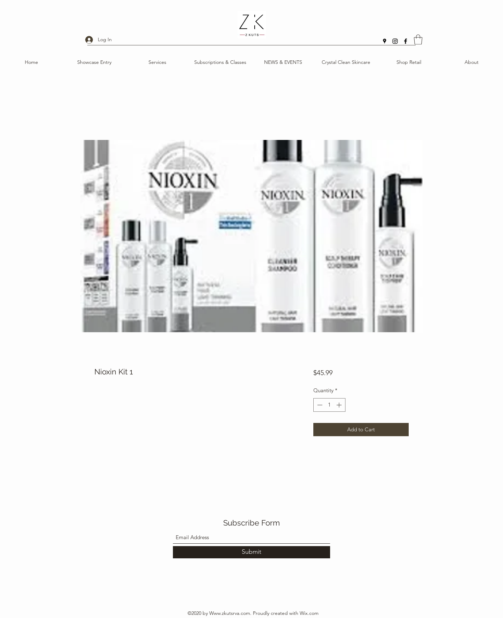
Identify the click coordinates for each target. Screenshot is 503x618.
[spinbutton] (329, 405)
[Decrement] (319, 405)
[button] (418, 40)
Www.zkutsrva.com (229, 613)
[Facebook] (405, 41)
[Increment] (339, 405)
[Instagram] (395, 41)
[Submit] (251, 552)
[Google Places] (384, 41)
